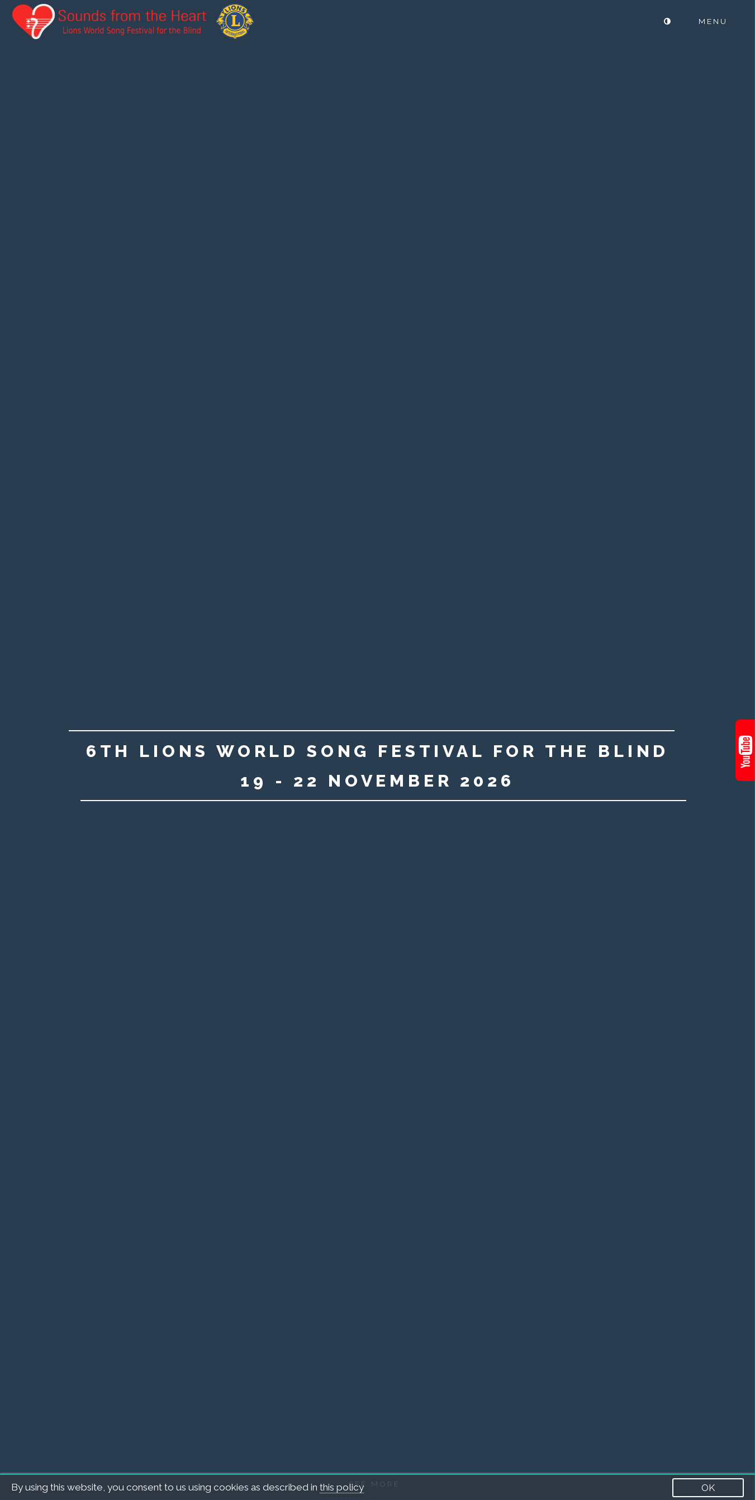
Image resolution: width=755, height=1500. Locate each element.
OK (708, 1487)
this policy (342, 1487)
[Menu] (721, 21)
